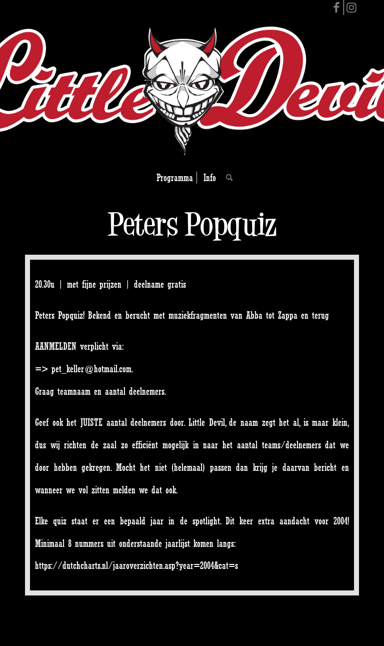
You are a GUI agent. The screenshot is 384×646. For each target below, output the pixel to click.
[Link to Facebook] (336, 7)
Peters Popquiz (192, 224)
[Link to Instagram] (351, 7)
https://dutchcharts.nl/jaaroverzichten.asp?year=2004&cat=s (136, 565)
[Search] (226, 177)
